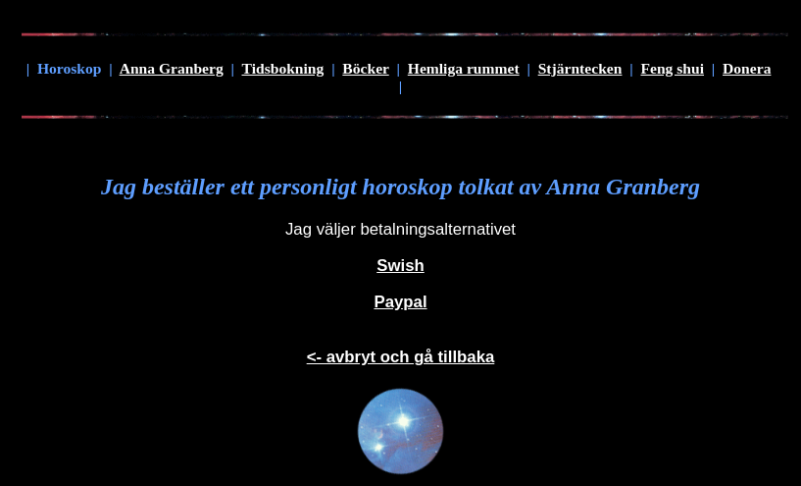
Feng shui (672, 68)
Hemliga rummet (464, 68)
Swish (400, 265)
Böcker (365, 68)
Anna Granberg (172, 68)
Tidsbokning (283, 68)
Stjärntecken (580, 68)
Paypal (400, 302)
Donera (747, 68)
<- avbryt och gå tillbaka (401, 357)
